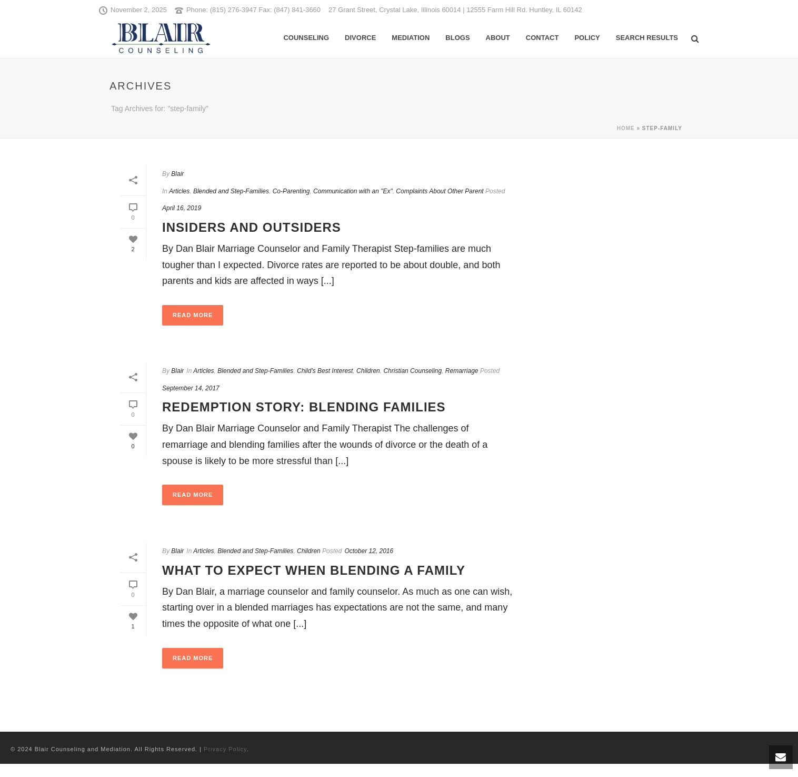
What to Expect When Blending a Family (313, 570)
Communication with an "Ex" (353, 191)
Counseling (306, 38)
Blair (177, 174)
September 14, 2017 (191, 388)
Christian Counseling (412, 371)
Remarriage (461, 371)
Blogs (457, 38)
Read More (193, 315)
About (498, 38)
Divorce (360, 38)
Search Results (647, 38)
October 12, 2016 (368, 551)
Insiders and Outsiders (251, 227)
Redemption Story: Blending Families (304, 407)
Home (626, 128)
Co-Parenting (291, 191)
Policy (587, 38)
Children (368, 371)
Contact (542, 38)
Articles (179, 191)
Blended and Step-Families (231, 191)
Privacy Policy (225, 749)
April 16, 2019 (181, 208)
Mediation (411, 38)
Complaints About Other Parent (439, 191)
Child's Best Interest (325, 371)
